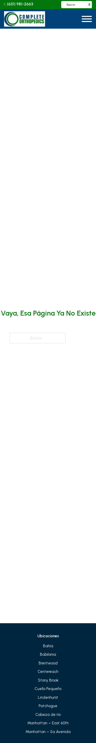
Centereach (48, 671)
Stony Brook (48, 680)
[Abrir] (87, 19)
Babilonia (48, 654)
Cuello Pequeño (48, 688)
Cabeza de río (48, 714)
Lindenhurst (48, 697)
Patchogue (48, 706)
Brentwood (48, 663)
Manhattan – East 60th (48, 723)
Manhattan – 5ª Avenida (48, 731)
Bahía (48, 646)
